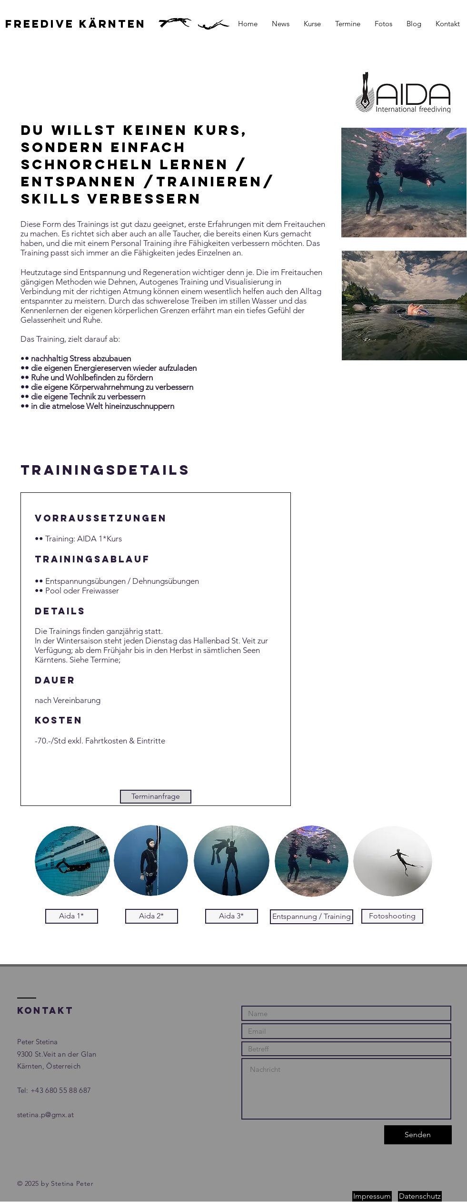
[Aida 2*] (151, 916)
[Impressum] (372, 1196)
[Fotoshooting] (392, 916)
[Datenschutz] (420, 1196)
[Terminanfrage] (155, 797)
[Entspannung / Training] (311, 916)
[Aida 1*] (71, 916)
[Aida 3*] (231, 916)
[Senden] (418, 1134)
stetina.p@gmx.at (45, 1114)
